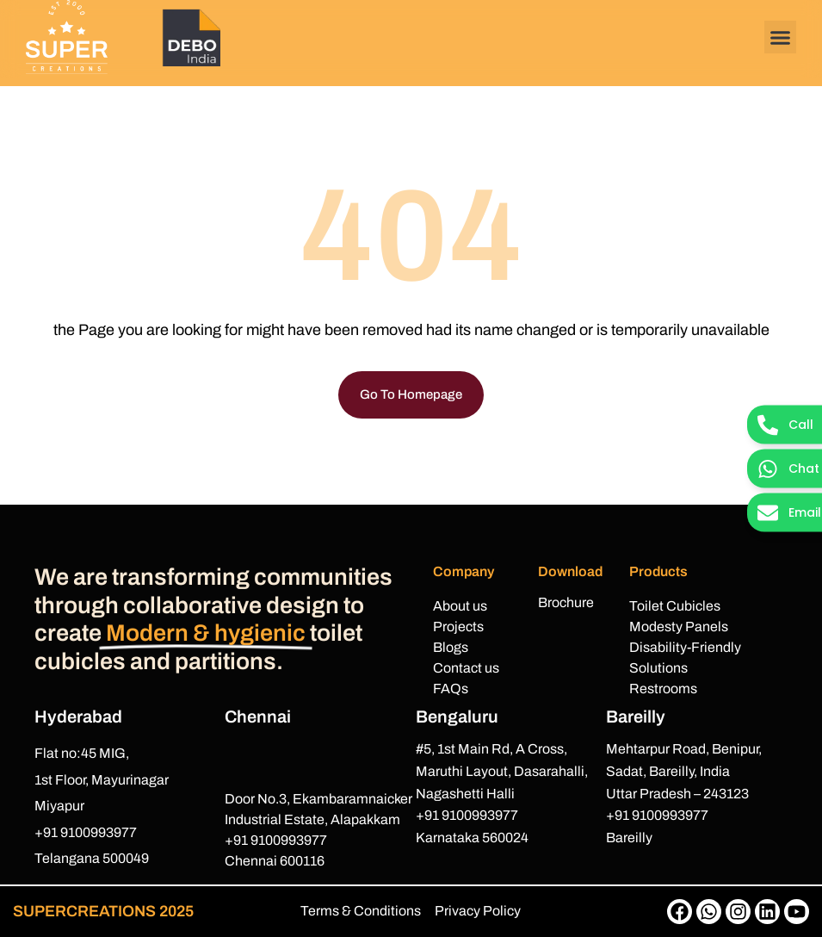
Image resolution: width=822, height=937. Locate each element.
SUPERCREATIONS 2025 (103, 911)
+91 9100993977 (85, 832)
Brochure (566, 602)
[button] (780, 37)
